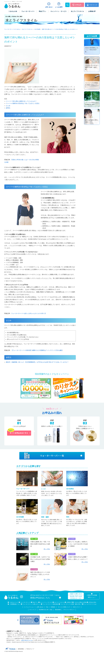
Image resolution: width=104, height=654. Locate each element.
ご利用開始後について (15, 604)
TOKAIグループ (30, 649)
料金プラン (35, 602)
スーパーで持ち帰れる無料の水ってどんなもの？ (21, 101)
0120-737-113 (76, 596)
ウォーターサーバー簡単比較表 (50, 604)
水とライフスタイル (59, 602)
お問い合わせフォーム (26, 640)
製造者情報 (58, 609)
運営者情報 (21, 649)
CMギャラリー (76, 607)
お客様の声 (69, 602)
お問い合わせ (40, 607)
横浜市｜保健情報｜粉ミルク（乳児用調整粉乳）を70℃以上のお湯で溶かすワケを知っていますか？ (37, 362)
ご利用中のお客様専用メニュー (91, 596)
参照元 (8, 108)
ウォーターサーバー (25, 602)
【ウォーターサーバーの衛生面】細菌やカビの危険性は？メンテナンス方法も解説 (37, 350)
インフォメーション (29, 607)
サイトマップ (32, 609)
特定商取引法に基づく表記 (45, 609)
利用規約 (53, 607)
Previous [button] (17, 620)
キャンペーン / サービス (46, 602)
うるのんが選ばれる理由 (80, 602)
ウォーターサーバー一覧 (52, 456)
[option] (30, 620)
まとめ (8, 105)
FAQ (47, 607)
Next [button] (86, 620)
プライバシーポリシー (69, 609)
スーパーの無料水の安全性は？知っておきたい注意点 (22, 103)
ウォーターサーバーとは (90, 604)
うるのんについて (13, 602)
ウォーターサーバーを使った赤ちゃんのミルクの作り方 (28, 313)
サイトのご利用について (64, 607)
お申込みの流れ (92, 602)
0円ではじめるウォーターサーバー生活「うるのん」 (45, 596)
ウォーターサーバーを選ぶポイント (32, 604)
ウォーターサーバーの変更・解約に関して (71, 604)
